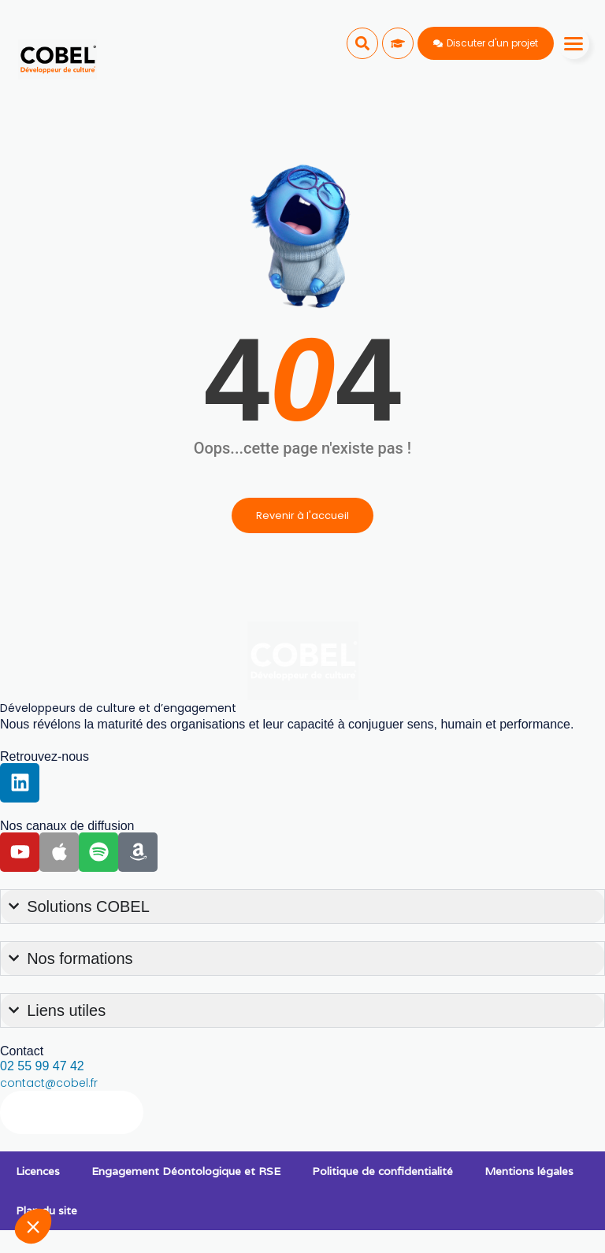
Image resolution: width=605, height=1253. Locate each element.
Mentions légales (528, 1171)
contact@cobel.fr (49, 1083)
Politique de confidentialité (382, 1171)
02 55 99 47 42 (42, 1066)
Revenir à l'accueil (302, 515)
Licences (38, 1171)
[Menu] (573, 43)
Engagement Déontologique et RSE (185, 1171)
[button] (362, 43)
